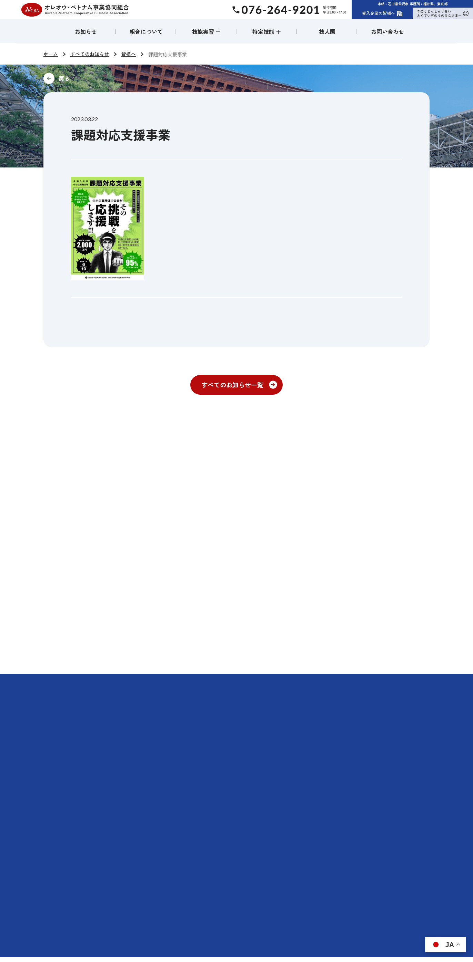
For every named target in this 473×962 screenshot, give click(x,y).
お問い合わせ (387, 31)
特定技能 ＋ (266, 31)
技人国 (327, 31)
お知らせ (86, 31)
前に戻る (110, 78)
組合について (146, 31)
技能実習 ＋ (206, 31)
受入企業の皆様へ (382, 13)
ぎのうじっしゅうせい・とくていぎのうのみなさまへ (443, 13)
